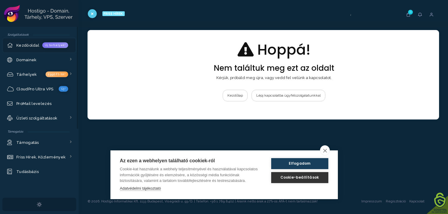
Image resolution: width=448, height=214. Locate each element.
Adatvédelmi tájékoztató (140, 188)
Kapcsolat (422, 201)
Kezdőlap (235, 95)
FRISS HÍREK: (114, 13)
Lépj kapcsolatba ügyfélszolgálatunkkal (288, 95)
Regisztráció (396, 201)
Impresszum (371, 201)
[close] (325, 150)
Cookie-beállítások (299, 177)
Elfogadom (300, 163)
